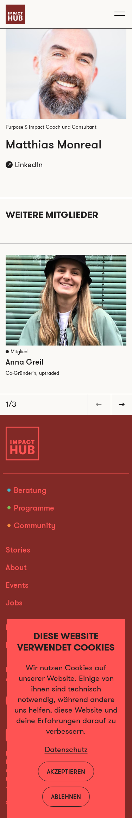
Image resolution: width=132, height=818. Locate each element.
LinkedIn (29, 164)
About (16, 567)
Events (17, 585)
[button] (98, 404)
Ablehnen (66, 796)
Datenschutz (66, 749)
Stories (18, 549)
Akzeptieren (66, 771)
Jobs (14, 602)
